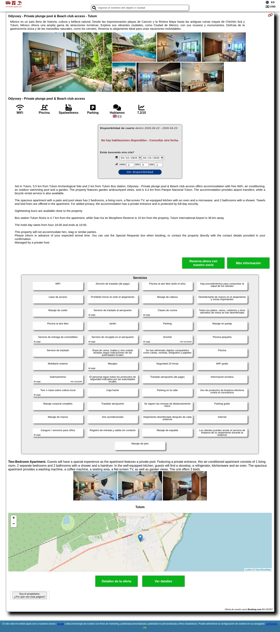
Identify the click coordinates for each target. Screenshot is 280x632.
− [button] (14, 524)
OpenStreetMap (263, 569)
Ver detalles (163, 581)
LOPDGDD (271, 623)
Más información (248, 263)
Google (60, 623)
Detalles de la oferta (116, 581)
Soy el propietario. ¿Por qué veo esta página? (29, 595)
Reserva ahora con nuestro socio (203, 263)
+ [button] (14, 518)
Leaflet (248, 569)
